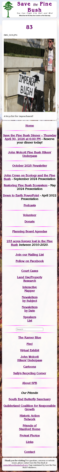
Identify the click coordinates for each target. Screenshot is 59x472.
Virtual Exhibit (29, 350)
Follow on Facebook (30, 261)
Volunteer (29, 215)
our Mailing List (32, 254)
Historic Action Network (30, 417)
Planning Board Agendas (29, 231)
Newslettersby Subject (29, 299)
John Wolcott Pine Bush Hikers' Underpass (29, 154)
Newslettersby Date (29, 308)
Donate (30, 221)
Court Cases (29, 271)
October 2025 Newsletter (29, 165)
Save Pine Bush (34, 7)
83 (29, 27)
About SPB (29, 383)
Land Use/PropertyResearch (29, 279)
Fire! (30, 344)
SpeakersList (29, 318)
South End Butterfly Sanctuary (30, 399)
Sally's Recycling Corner (29, 373)
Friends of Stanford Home (29, 427)
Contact (29, 452)
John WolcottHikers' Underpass (29, 358)
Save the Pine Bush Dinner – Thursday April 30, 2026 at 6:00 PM (29, 137)
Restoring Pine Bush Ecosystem (25, 185)
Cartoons (29, 367)
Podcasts (30, 205)
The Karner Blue (29, 337)
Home (29, 125)
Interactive (29, 287)
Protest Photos (30, 435)
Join (18, 254)
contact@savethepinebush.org (15, 465)
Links (29, 442)
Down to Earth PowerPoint (21, 195)
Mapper (29, 290)
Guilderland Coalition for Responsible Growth (30, 407)
